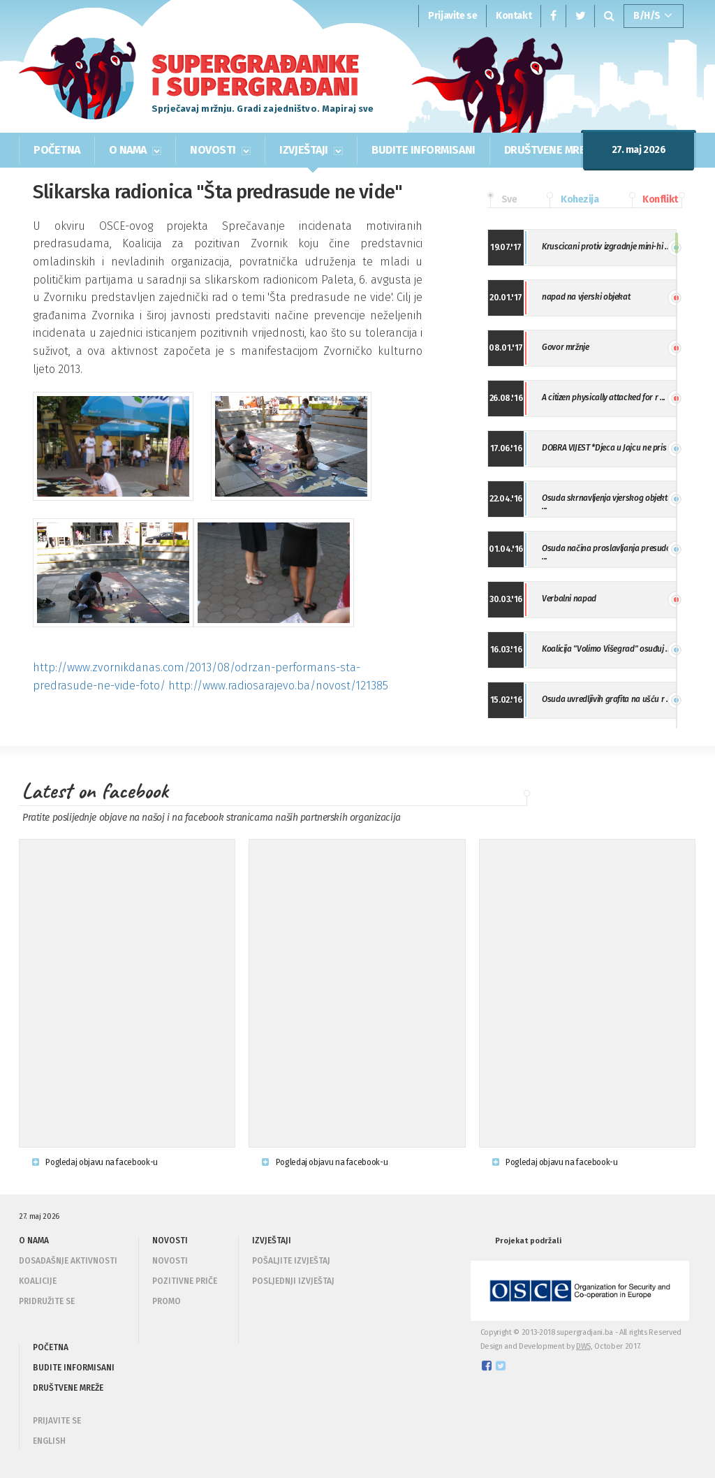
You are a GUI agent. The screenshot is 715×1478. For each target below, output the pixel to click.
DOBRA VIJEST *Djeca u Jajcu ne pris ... (608, 448)
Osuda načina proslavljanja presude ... (606, 552)
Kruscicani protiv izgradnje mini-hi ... (606, 246)
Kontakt (513, 16)
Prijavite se (452, 16)
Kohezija (572, 199)
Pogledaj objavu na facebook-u (95, 1162)
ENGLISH (49, 1441)
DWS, (584, 1346)
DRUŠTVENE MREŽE (551, 149)
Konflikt (653, 199)
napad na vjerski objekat (586, 297)
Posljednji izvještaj (293, 1281)
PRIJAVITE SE (57, 1421)
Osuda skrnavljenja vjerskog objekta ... (607, 502)
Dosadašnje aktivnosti (68, 1261)
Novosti (170, 1261)
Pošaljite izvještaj (291, 1261)
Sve (502, 199)
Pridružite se (47, 1301)
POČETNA (57, 149)
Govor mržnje (565, 347)
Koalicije (38, 1281)
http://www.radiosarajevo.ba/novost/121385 (278, 685)
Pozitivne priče (184, 1281)
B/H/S (652, 16)
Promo (166, 1301)
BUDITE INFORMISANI (423, 149)
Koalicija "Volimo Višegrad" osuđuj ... (606, 649)
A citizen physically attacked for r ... (603, 397)
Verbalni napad (569, 598)
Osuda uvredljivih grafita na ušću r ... (607, 699)
